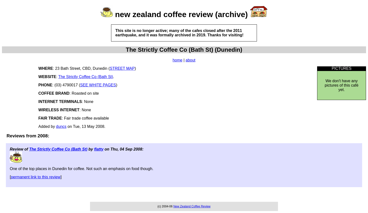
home (177, 60)
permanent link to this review (35, 177)
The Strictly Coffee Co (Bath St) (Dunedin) (184, 49)
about (191, 60)
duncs (61, 126)
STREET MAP (122, 68)
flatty (99, 149)
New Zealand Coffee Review (191, 206)
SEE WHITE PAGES (98, 85)
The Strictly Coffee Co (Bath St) (85, 77)
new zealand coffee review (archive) (181, 14)
